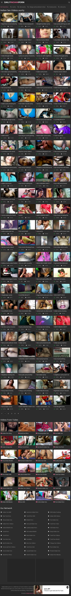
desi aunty (21, 7)
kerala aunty (51, 7)
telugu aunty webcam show (36, 7)
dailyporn (14, 2)
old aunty (62, 7)
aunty (13, 7)
